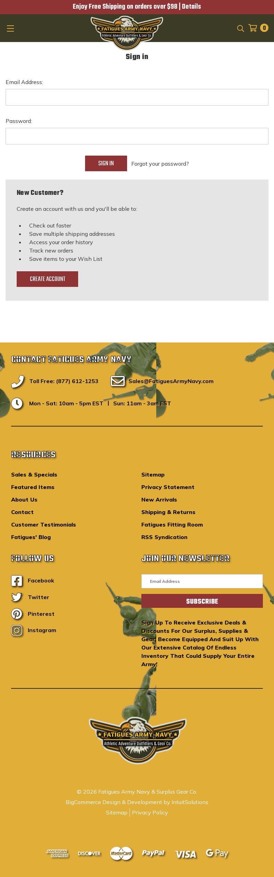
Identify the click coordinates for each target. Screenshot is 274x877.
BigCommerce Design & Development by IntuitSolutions (137, 802)
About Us (24, 499)
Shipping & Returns (168, 511)
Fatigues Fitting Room (172, 524)
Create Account (47, 279)
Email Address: (24, 81)
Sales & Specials (34, 474)
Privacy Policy (150, 812)
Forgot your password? (160, 163)
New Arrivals (159, 499)
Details (191, 7)
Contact (22, 511)
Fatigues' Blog (31, 536)
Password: (19, 120)
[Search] (240, 28)
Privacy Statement (167, 486)
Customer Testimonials (43, 524)
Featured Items (33, 486)
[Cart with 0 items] (256, 28)
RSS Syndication (164, 536)
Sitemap (153, 474)
